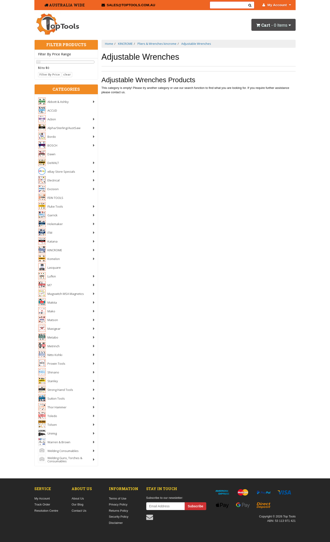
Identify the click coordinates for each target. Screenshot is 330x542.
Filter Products (66, 44)
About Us (78, 498)
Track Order (42, 504)
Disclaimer (116, 523)
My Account (276, 5)
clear (67, 74)
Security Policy (118, 516)
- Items (273, 25)
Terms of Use (117, 498)
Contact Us (79, 510)
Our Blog (77, 504)
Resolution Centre (46, 510)
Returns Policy (118, 510)
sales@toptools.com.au (128, 5)
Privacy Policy (118, 504)
